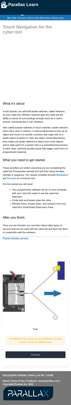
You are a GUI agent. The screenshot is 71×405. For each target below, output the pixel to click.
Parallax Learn (23, 4)
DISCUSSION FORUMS (15, 375)
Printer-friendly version (15, 238)
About (6, 381)
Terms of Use (18, 381)
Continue (35, 354)
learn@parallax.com (48, 381)
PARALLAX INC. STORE (40, 375)
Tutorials (22, 17)
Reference (45, 18)
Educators (33, 18)
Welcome (12, 18)
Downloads (58, 18)
